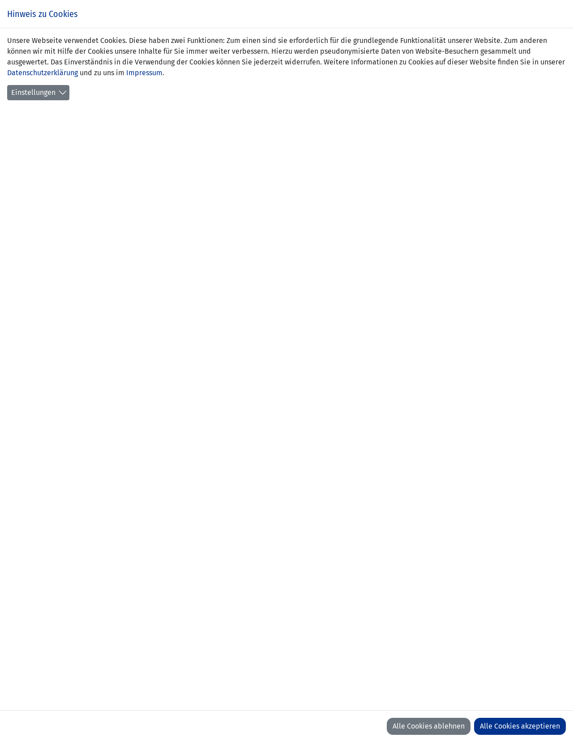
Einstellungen (33, 92)
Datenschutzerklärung (42, 72)
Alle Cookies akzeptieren (520, 726)
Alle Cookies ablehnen (429, 726)
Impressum (144, 72)
